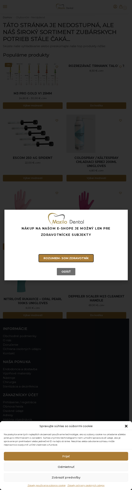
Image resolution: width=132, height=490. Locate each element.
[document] (66, 245)
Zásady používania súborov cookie (47, 485)
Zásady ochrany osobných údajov (86, 485)
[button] (126, 426)
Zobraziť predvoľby (66, 477)
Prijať (66, 456)
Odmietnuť (66, 467)
